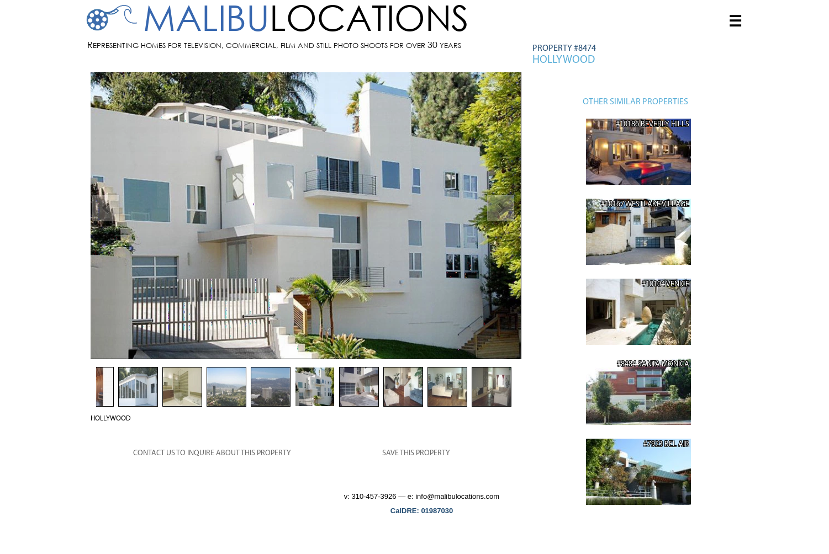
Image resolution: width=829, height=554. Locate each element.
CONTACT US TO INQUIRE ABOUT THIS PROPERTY (212, 453)
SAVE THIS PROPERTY (416, 453)
